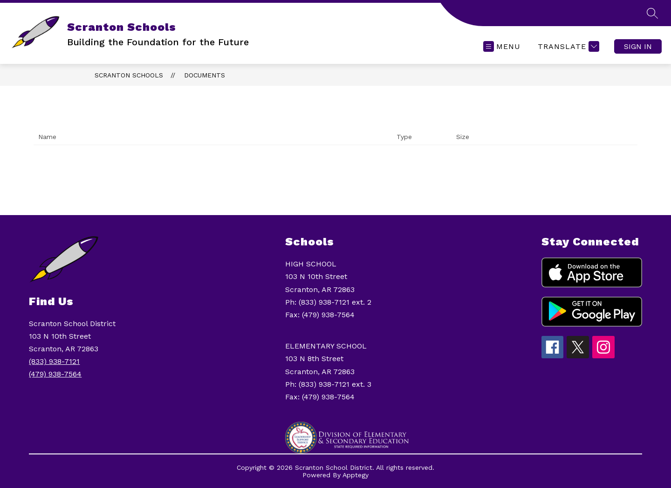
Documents (204, 75)
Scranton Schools (129, 75)
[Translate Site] (567, 46)
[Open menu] (501, 46)
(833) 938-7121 (54, 361)
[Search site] (652, 13)
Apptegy (355, 475)
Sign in (638, 46)
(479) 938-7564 (55, 373)
